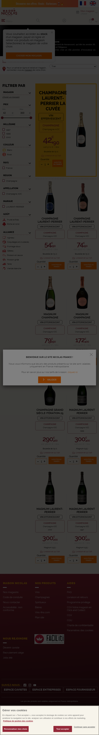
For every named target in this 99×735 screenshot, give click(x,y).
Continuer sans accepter (84, 734)
